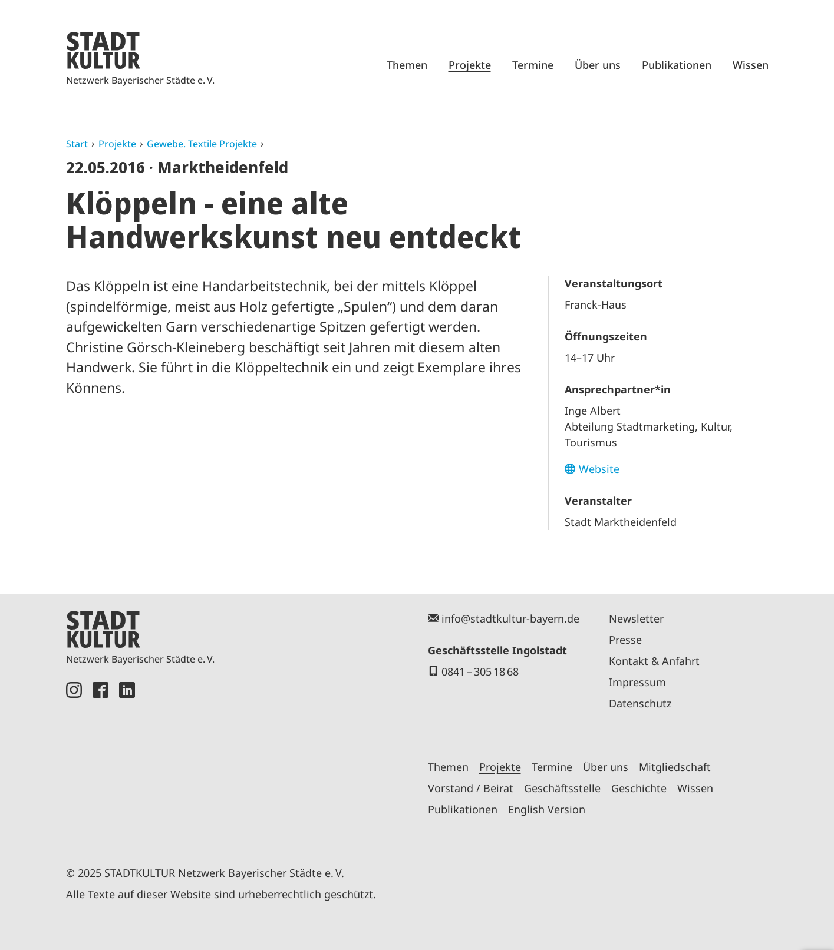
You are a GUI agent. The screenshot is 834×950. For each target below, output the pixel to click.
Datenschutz (640, 703)
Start (77, 143)
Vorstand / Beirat (470, 788)
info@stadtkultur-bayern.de (510, 618)
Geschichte (639, 788)
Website (599, 469)
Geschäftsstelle (562, 788)
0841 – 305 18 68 (480, 671)
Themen (407, 65)
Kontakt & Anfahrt (654, 661)
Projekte (470, 65)
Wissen (751, 65)
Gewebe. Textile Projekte (202, 143)
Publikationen (676, 65)
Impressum (637, 682)
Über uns (598, 65)
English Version (546, 809)
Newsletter (636, 618)
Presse (625, 640)
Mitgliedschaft (675, 767)
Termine (532, 65)
